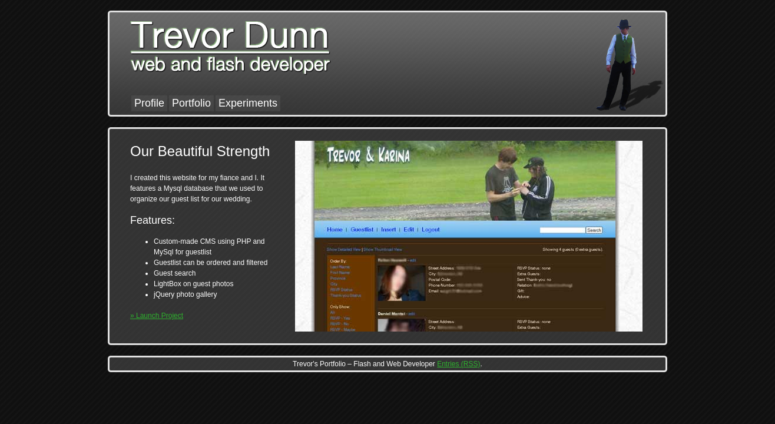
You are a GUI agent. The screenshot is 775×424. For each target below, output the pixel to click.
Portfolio (191, 103)
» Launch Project (156, 316)
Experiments (247, 103)
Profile (149, 103)
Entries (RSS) (458, 364)
